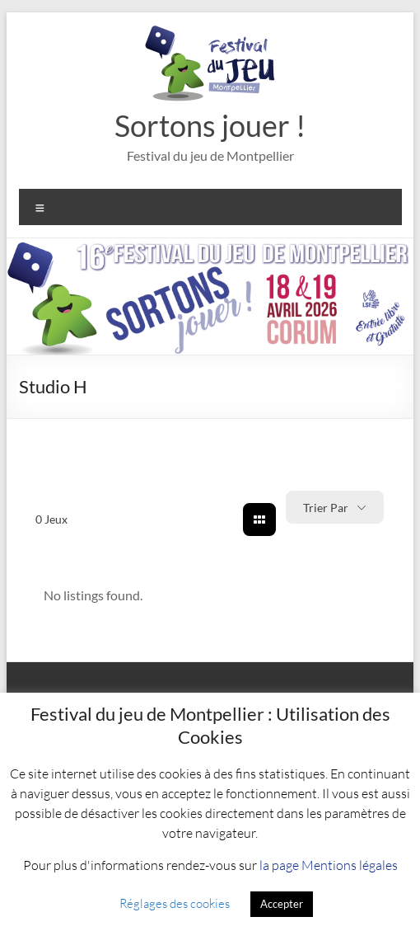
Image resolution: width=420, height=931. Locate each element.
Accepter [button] (281, 903)
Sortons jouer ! (210, 125)
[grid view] (259, 519)
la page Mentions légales (328, 864)
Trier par (325, 508)
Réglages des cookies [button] (174, 903)
